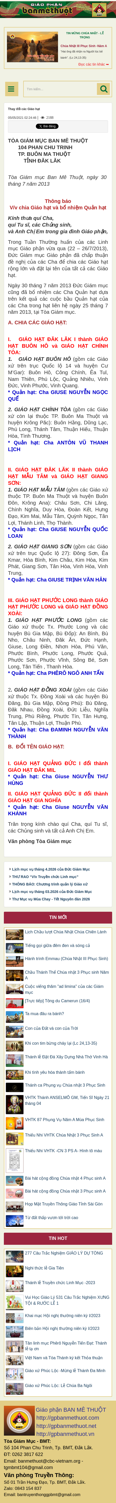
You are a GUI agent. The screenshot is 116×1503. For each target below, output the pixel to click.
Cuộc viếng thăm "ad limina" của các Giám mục (64, 989)
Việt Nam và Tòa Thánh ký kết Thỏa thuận (64, 1358)
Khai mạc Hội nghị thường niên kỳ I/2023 (62, 1315)
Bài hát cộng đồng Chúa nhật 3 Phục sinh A (65, 1191)
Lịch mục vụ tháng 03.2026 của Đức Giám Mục (52, 892)
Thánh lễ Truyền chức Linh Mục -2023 (60, 1283)
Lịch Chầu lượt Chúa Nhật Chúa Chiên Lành (65, 932)
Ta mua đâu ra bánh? (44, 1014)
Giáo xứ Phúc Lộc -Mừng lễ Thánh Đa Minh (65, 1370)
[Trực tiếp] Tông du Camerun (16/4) (57, 1001)
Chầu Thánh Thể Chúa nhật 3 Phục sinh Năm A (67, 975)
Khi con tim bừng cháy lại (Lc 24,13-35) (61, 1043)
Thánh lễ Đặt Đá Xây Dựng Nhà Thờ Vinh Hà (66, 1057)
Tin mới (58, 917)
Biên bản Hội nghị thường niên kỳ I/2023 (62, 1328)
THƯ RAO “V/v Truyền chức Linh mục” (45, 877)
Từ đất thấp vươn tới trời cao (51, 1217)
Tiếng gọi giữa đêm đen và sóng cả (57, 945)
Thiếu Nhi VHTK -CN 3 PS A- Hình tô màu (63, 1151)
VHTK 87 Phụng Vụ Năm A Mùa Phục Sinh (64, 1119)
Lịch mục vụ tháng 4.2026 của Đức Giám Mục (51, 869)
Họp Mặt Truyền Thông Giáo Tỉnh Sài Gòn (64, 1204)
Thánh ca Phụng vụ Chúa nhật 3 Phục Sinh (65, 1085)
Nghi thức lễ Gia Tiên (44, 1268)
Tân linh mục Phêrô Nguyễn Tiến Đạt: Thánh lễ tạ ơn (66, 1346)
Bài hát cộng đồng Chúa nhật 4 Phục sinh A (65, 1178)
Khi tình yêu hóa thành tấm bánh (55, 1072)
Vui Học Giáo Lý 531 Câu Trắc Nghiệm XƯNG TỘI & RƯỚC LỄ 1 (67, 1300)
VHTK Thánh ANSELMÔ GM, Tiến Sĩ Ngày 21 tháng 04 (67, 1100)
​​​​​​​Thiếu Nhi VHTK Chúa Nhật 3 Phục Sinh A (64, 1135)
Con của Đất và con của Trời (51, 1028)
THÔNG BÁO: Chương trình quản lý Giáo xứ (49, 884)
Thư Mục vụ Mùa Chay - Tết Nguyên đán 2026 (51, 899)
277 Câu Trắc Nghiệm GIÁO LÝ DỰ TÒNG (64, 1253)
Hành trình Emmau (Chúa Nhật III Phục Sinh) (66, 958)
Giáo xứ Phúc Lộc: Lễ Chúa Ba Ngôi (58, 1385)
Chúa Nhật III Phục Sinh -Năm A (84, 46)
